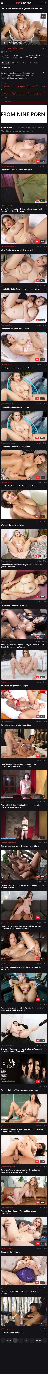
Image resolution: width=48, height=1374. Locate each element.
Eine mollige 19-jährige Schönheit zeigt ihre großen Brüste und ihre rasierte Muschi (21, 806)
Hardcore (7, 86)
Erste (9, 1340)
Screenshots (27, 63)
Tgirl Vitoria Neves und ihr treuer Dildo (16, 725)
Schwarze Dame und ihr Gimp (13, 1332)
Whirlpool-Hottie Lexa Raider (12, 525)
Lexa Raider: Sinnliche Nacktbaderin (15, 447)
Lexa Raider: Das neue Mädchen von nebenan (19, 486)
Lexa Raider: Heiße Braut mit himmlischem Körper (20, 289)
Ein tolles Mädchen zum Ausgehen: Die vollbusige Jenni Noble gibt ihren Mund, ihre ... (20, 1171)
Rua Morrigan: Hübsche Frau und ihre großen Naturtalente (18, 1212)
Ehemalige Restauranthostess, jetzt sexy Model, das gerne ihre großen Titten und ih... (21, 1050)
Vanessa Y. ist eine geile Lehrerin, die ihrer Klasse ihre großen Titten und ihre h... (22, 1130)
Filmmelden (16, 63)
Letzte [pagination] (38, 1340)
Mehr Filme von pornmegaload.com (17, 131)
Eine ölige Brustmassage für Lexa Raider (17, 368)
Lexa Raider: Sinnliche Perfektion (14, 605)
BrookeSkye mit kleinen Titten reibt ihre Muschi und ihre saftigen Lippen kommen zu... (21, 210)
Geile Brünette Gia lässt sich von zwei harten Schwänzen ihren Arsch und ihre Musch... (18, 765)
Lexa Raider (8, 101)
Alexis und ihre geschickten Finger (14, 686)
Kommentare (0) (7, 67)
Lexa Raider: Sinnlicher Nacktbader (15, 407)
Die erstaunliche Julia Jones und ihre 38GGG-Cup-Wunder (21, 1292)
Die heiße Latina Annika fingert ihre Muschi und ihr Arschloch (21, 968)
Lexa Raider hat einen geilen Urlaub (15, 329)
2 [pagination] (20, 1340)
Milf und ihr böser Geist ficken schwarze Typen (19, 1090)
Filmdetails (5, 63)
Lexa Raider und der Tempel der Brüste (16, 170)
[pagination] (3, 1340)
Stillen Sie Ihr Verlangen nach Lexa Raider (17, 250)
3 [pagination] (26, 1340)
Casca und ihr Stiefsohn (10, 1252)
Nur (33, 86)
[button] (2, 3)
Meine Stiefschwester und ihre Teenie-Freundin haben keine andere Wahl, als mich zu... (22, 1009)
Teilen (36, 63)
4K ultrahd (7, 94)
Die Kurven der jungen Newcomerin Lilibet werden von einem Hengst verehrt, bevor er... (21, 927)
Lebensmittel (21, 86)
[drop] (46, 170)
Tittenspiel (20, 94)
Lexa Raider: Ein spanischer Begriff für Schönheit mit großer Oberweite (21, 566)
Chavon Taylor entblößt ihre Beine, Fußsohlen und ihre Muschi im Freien (22, 886)
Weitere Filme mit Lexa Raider (31, 127)
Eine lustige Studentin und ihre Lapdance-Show (20, 846)
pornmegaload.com (16, 48)
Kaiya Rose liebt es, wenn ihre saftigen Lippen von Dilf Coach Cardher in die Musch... (22, 646)
